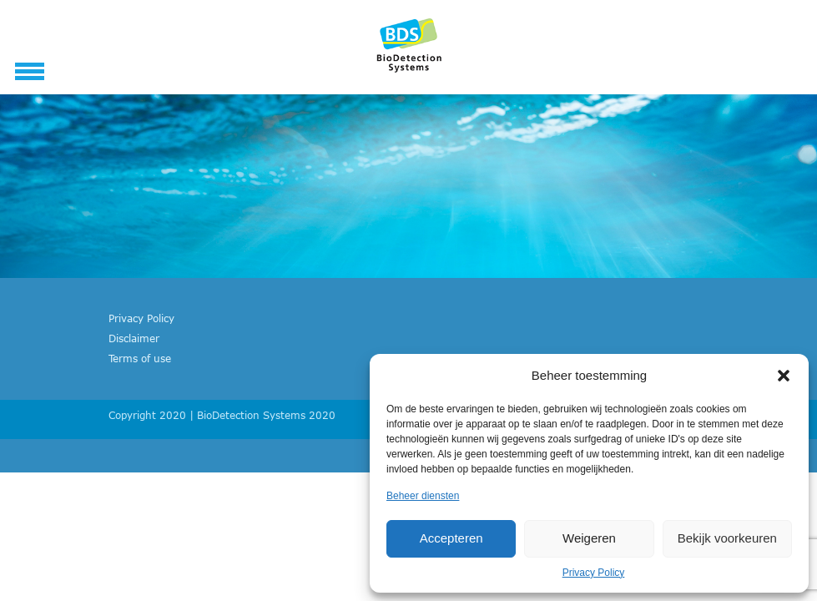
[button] (783, 375)
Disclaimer (133, 338)
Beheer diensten (422, 496)
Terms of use (139, 358)
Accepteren (451, 538)
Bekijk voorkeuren (727, 538)
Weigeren (589, 538)
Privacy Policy (593, 572)
